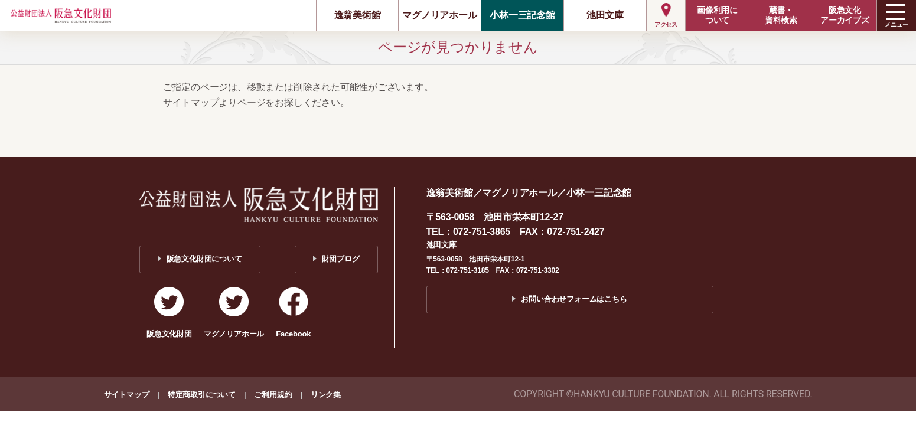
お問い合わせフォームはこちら (574, 299)
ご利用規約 (273, 394)
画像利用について (717, 15)
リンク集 (326, 394)
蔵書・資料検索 (781, 15)
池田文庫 (605, 15)
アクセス (665, 24)
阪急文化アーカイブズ (844, 15)
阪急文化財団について (204, 258)
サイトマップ (126, 394)
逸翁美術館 (357, 15)
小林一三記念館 (522, 15)
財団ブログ (341, 258)
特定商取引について (202, 394)
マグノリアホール (439, 15)
